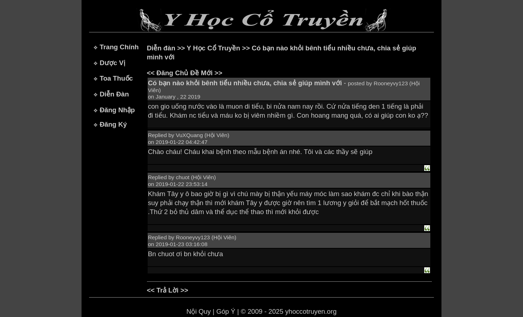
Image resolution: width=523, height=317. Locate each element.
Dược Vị (112, 63)
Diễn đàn (161, 48)
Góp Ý (225, 311)
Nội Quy (198, 311)
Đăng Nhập (117, 110)
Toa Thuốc (116, 78)
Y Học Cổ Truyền (213, 48)
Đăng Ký (113, 124)
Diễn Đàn (114, 94)
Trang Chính (119, 47)
